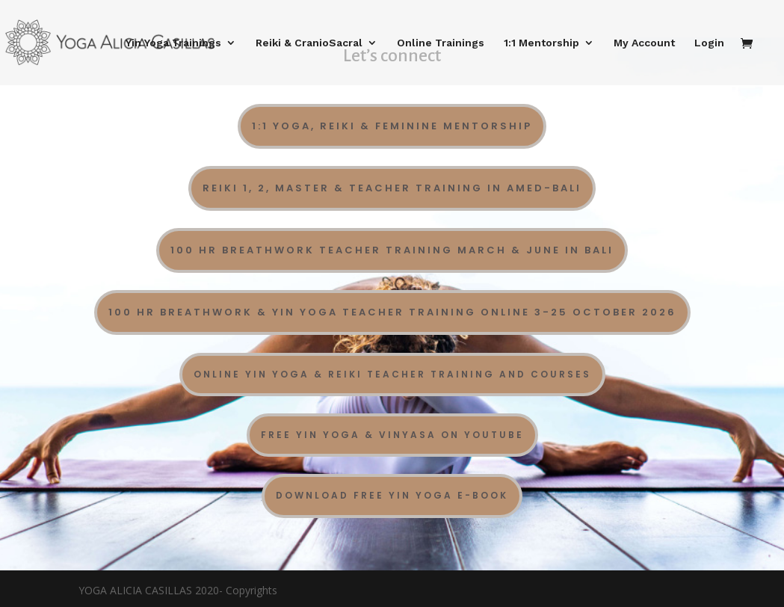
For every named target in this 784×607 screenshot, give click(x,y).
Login (709, 43)
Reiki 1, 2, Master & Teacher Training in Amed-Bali (392, 188)
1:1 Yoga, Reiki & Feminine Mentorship (392, 126)
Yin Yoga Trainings (173, 43)
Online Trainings (440, 43)
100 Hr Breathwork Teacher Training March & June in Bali (392, 250)
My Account (644, 43)
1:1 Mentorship (541, 43)
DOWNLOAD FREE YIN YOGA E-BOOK (392, 495)
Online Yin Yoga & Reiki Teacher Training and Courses (392, 374)
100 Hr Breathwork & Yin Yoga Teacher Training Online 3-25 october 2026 (392, 312)
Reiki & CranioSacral (309, 43)
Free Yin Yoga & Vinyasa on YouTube (392, 434)
